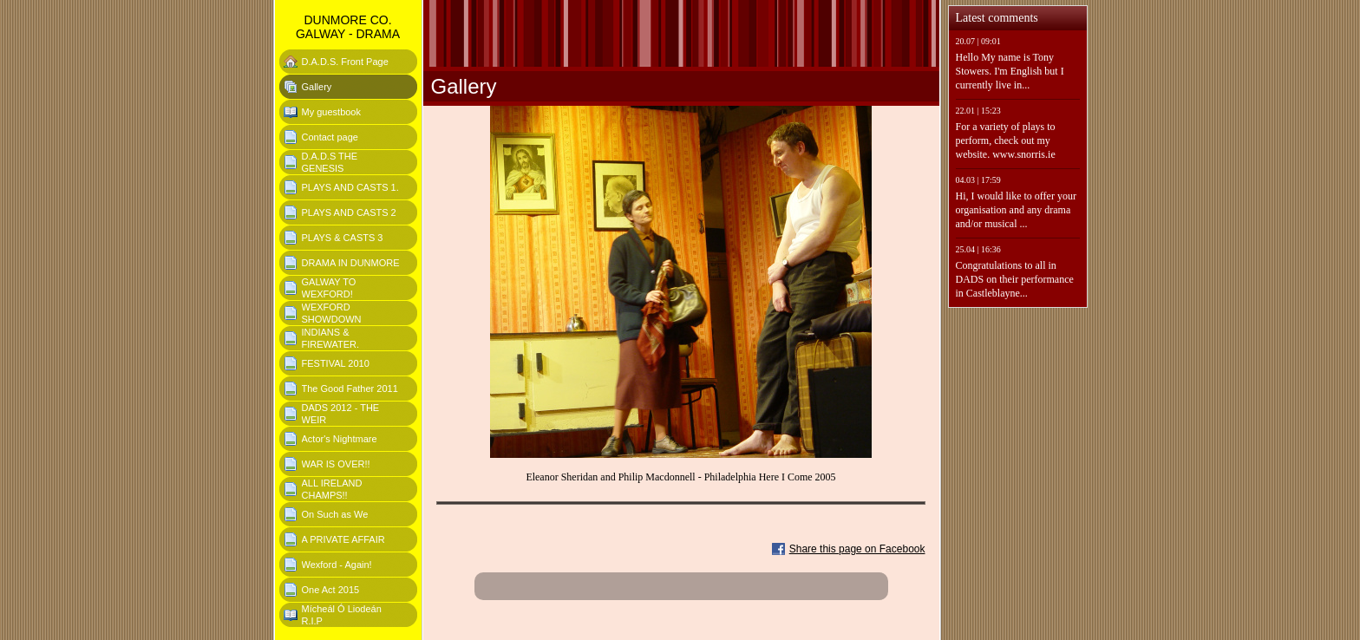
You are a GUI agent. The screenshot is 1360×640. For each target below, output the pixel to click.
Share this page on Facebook (857, 549)
